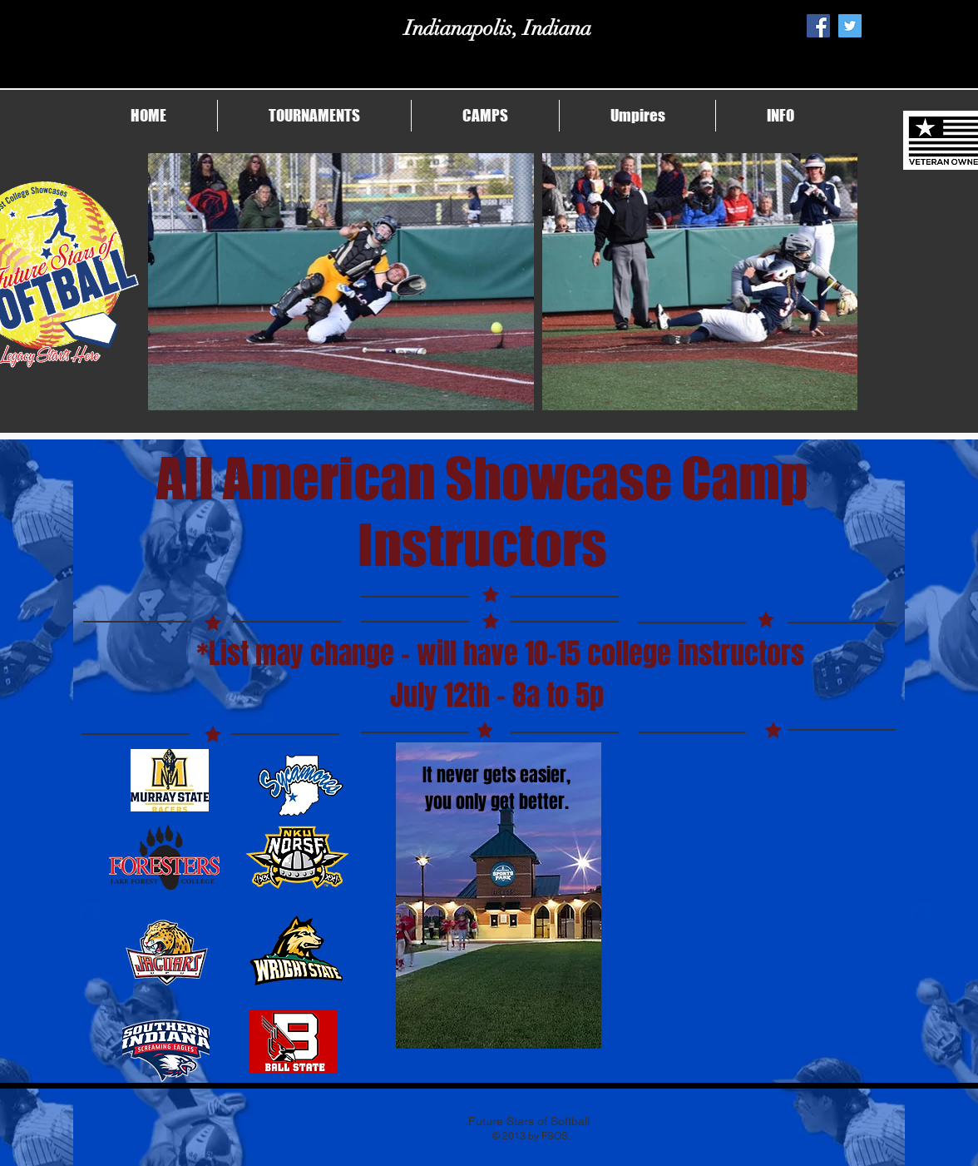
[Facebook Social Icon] (818, 25)
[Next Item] (828, 281)
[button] (314, 115)
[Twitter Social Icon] (850, 25)
